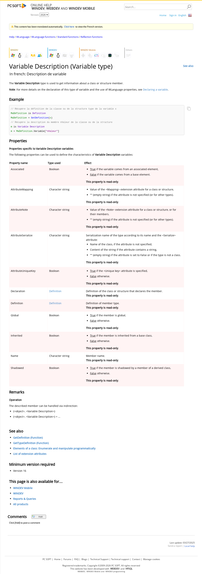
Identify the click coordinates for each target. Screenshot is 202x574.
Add (37, 517)
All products (20, 505)
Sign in (173, 15)
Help (11, 36)
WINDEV (18, 494)
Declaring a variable (155, 89)
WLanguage (22, 36)
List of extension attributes (29, 455)
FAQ (76, 559)
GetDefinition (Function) (28, 438)
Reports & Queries (24, 500)
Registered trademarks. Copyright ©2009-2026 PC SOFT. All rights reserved (101, 565)
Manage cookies (151, 559)
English (182, 15)
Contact (136, 559)
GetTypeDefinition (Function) (31, 444)
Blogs (84, 559)
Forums (67, 559)
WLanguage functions (43, 36)
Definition (55, 292)
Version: (35, 14)
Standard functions (68, 36)
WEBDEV (81, 571)
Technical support (120, 559)
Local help (189, 547)
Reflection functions (91, 36)
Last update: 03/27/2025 (182, 543)
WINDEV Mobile (22, 489)
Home (162, 15)
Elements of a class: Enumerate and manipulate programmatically (54, 449)
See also (188, 66)
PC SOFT (47, 559)
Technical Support (99, 559)
